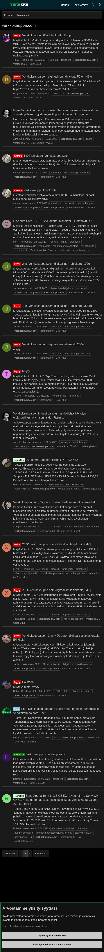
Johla (16, 664)
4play (16, 59)
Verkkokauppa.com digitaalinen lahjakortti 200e (48, 344)
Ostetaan (40, 783)
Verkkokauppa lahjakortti (34, 190)
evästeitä (40, 916)
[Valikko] (5, 5)
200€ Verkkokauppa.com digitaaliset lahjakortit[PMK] (52, 544)
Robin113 (18, 691)
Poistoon (23, 682)
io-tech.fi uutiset (71, 531)
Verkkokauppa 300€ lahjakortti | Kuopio (43, 35)
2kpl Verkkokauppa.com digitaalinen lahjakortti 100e (51, 263)
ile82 (15, 484)
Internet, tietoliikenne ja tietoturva (71, 250)
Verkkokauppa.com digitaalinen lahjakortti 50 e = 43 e (52, 76)
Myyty (21, 371)
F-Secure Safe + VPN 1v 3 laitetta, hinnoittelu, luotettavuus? (52, 221)
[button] (93, 5)
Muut (38, 64)
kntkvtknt (18, 737)
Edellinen (11, 853)
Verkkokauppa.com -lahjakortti (39, 754)
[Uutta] (99, 5)
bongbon (18, 93)
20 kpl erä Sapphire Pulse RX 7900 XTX (45, 459)
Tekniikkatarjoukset (91, 488)
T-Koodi (17, 395)
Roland (17, 828)
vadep (16, 172)
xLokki (16, 569)
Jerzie (16, 288)
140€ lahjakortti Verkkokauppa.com (41, 155)
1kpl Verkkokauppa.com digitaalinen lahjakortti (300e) (52, 305)
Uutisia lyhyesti (45, 143)
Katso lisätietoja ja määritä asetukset (24, 926)
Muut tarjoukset (29, 741)
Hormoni (17, 778)
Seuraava (39, 853)
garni (16, 241)
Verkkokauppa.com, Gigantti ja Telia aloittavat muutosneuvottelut (55, 502)
